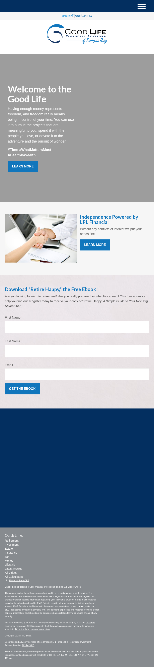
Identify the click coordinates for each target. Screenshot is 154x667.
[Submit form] (22, 388)
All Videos (11, 572)
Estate (9, 548)
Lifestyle (10, 564)
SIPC (31, 645)
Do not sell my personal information (32, 629)
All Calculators (14, 576)
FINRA (25, 645)
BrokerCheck (74, 587)
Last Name (12, 341)
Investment (11, 544)
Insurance (11, 552)
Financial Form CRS (19, 580)
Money (9, 560)
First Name (12, 317)
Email (9, 365)
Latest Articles (13, 568)
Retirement (11, 540)
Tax (7, 556)
